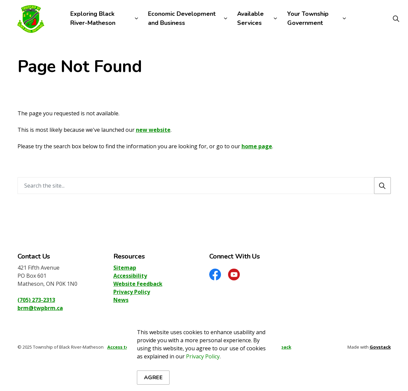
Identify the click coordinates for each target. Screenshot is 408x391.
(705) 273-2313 (36, 300)
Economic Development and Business (182, 18)
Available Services (250, 18)
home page (257, 146)
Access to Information (132, 347)
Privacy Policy (131, 292)
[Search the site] (204, 185)
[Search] (382, 185)
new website (153, 129)
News (120, 300)
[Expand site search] (396, 18)
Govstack (380, 347)
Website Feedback (137, 283)
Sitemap (124, 267)
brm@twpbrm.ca (40, 308)
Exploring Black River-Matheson (92, 18)
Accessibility (130, 275)
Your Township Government (308, 18)
